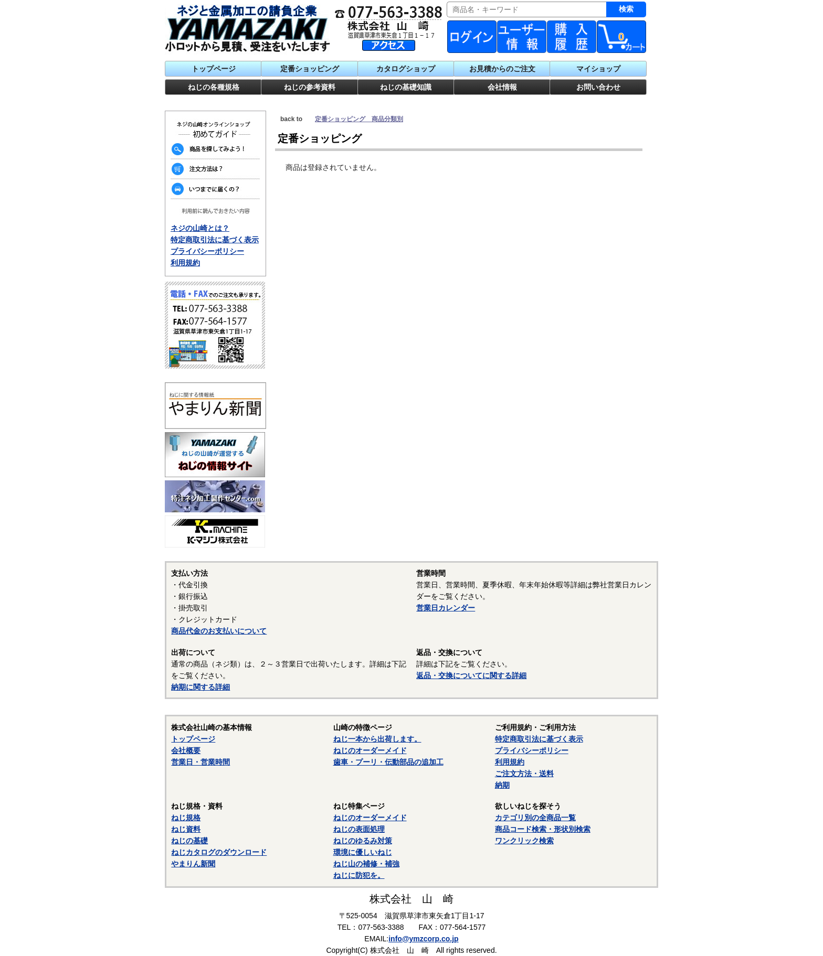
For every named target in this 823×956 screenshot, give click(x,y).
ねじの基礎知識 (405, 87)
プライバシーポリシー (207, 251)
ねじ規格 (186, 817)
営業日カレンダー (445, 608)
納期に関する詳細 (200, 687)
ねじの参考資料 (309, 87)
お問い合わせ (598, 87)
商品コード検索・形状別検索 (542, 829)
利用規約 (185, 263)
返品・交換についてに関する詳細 (471, 675)
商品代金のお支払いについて (219, 631)
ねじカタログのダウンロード (219, 852)
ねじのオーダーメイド (370, 750)
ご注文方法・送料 (524, 773)
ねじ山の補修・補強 (366, 864)
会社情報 (502, 87)
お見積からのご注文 (502, 69)
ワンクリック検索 (524, 840)
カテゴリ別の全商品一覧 (535, 817)
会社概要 (186, 750)
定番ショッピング (309, 69)
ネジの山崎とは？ (200, 228)
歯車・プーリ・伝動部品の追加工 (388, 762)
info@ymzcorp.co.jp (423, 938)
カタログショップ (405, 69)
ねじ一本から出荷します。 (377, 739)
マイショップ (598, 69)
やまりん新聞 (193, 864)
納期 (502, 785)
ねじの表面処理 (359, 829)
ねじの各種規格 (213, 87)
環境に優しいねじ (362, 852)
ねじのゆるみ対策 (362, 840)
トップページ (214, 69)
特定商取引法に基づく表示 (215, 239)
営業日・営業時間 (200, 762)
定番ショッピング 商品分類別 (359, 119)
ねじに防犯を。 (359, 875)
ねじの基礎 (189, 840)
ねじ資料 (186, 829)
